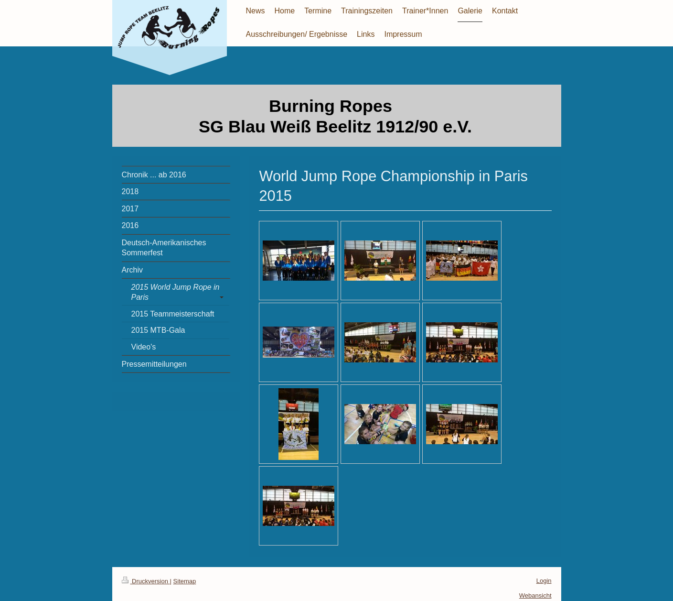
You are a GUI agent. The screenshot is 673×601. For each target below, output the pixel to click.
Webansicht (535, 595)
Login (544, 580)
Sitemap (184, 581)
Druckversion (146, 581)
